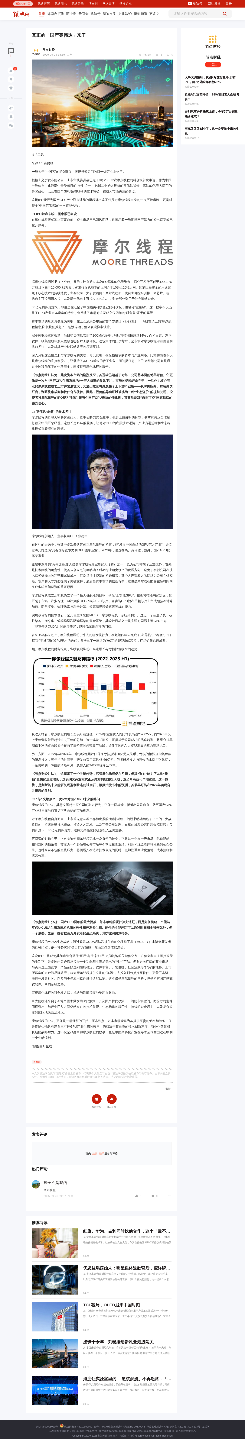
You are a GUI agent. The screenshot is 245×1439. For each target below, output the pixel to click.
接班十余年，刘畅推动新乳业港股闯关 (118, 1342)
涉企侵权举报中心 (186, 1431)
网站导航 (214, 4)
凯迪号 (198, 4)
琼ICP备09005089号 (47, 1426)
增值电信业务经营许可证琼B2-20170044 (123, 1426)
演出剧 (93, 3)
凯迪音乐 (78, 3)
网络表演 (109, 3)
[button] (23, 3)
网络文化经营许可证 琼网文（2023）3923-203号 (173, 1426)
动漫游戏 (125, 3)
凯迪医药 (44, 3)
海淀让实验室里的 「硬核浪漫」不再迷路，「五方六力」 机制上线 (144, 1378)
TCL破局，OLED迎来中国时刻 (111, 1305)
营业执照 (169, 1431)
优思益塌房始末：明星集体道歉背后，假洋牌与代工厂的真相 (139, 1268)
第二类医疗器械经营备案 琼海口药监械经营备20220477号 (130, 1431)
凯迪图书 (61, 3)
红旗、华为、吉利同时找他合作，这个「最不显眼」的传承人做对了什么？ (151, 1231)
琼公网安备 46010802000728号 (79, 1426)
